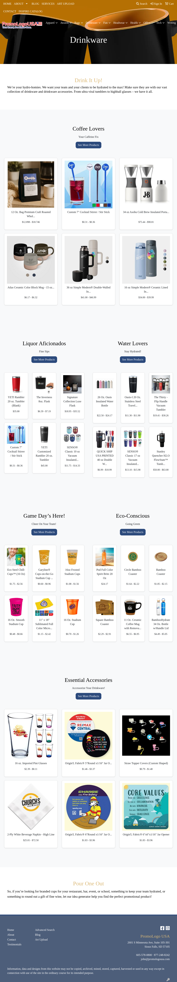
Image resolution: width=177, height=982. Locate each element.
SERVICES (48, 3)
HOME (7, 3)
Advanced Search (44, 929)
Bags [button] (77, 22)
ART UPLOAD (65, 3)
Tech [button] (159, 22)
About (10, 934)
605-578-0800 (144, 954)
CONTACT (9, 11)
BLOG (35, 3)
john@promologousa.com (155, 959)
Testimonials (14, 944)
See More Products (88, 144)
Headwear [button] (119, 22)
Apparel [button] (50, 22)
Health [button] (134, 22)
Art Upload (41, 939)
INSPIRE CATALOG (31, 11)
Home (10, 929)
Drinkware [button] (92, 22)
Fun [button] (105, 22)
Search (141, 3)
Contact (11, 939)
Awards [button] (64, 22)
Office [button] (147, 22)
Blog (37, 934)
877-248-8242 (162, 954)
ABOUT (18, 3)
